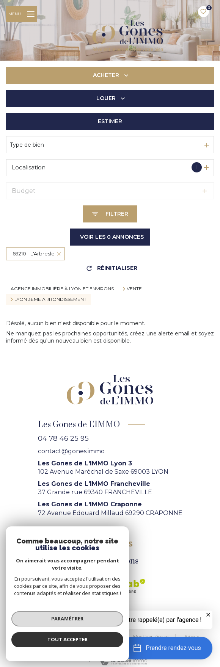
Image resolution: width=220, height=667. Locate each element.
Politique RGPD (101, 644)
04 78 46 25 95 (63, 438)
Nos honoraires (52, 636)
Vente (134, 289)
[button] (166, 648)
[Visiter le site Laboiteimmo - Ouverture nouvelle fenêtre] (123, 661)
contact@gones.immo (71, 451)
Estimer (110, 121)
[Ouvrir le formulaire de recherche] (110, 213)
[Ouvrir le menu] (21, 14)
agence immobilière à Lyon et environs (62, 288)
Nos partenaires (101, 636)
